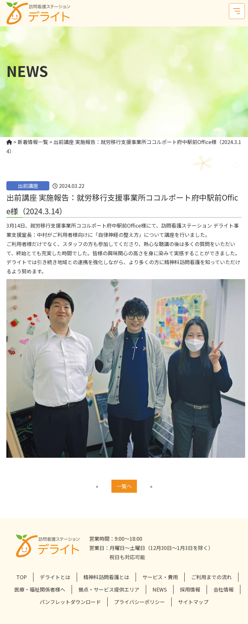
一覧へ (124, 486)
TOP (21, 577)
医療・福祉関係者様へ (39, 589)
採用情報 (190, 589)
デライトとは (55, 577)
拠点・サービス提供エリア (108, 589)
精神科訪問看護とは (106, 577)
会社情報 (223, 589)
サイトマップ (193, 602)
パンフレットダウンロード (70, 602)
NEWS (159, 589)
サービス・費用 (160, 577)
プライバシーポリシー (139, 602)
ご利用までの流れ (211, 577)
